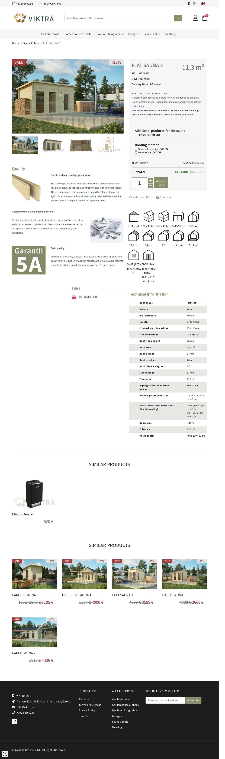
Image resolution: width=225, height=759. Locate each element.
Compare (166, 197)
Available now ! (53, 34)
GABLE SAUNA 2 (26, 653)
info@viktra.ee (53, 3)
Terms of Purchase (93, 704)
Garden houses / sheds (81, 34)
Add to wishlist (142, 197)
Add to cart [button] (164, 183)
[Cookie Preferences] (5, 754)
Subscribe (196, 700)
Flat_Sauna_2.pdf (88, 297)
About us (87, 699)
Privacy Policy (90, 710)
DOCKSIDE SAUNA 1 (79, 595)
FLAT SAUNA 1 (125, 595)
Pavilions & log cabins (113, 34)
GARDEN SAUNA (27, 595)
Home (18, 43)
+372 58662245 (26, 3)
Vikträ (33, 750)
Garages (136, 34)
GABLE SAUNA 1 (177, 595)
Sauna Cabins (155, 34)
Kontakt (87, 716)
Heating (173, 34)
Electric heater (152, 135)
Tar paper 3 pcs (152, 152)
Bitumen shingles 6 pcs (156, 149)
